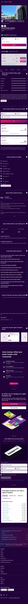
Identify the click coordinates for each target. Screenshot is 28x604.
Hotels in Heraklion (5, 510)
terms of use (16, 471)
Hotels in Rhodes (5, 503)
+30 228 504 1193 (5, 33)
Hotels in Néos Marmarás (6, 511)
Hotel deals (2, 535)
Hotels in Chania (5, 501)
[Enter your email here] (15, 463)
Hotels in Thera (5, 498)
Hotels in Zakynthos (6, 508)
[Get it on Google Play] (4, 581)
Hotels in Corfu (5, 505)
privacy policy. (21, 471)
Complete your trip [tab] (6, 489)
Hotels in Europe (8, 535)
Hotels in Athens (5, 495)
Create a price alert (17, 364)
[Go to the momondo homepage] (8, 1)
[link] (14, 371)
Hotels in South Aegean (22, 535)
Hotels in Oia (4, 506)
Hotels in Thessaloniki (6, 500)
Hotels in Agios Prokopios (10, 536)
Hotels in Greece (14, 535)
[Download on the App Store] (11, 581)
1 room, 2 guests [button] (5, 41)
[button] (2, 2)
